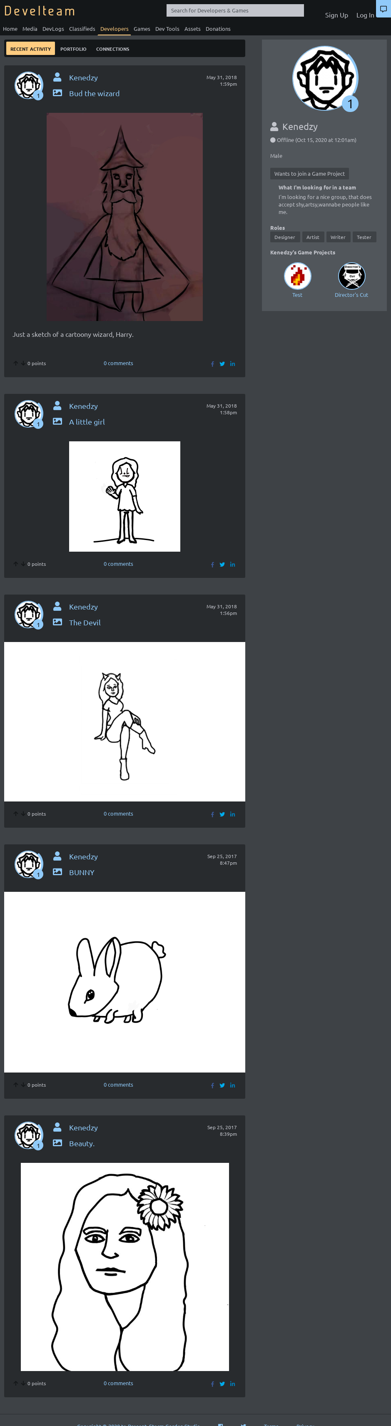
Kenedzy (83, 77)
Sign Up (336, 14)
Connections (112, 48)
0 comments (118, 362)
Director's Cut (351, 279)
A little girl (78, 421)
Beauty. (73, 1143)
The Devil (76, 622)
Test (297, 279)
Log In (365, 14)
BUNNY (73, 872)
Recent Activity (30, 48)
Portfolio (73, 48)
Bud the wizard (86, 93)
